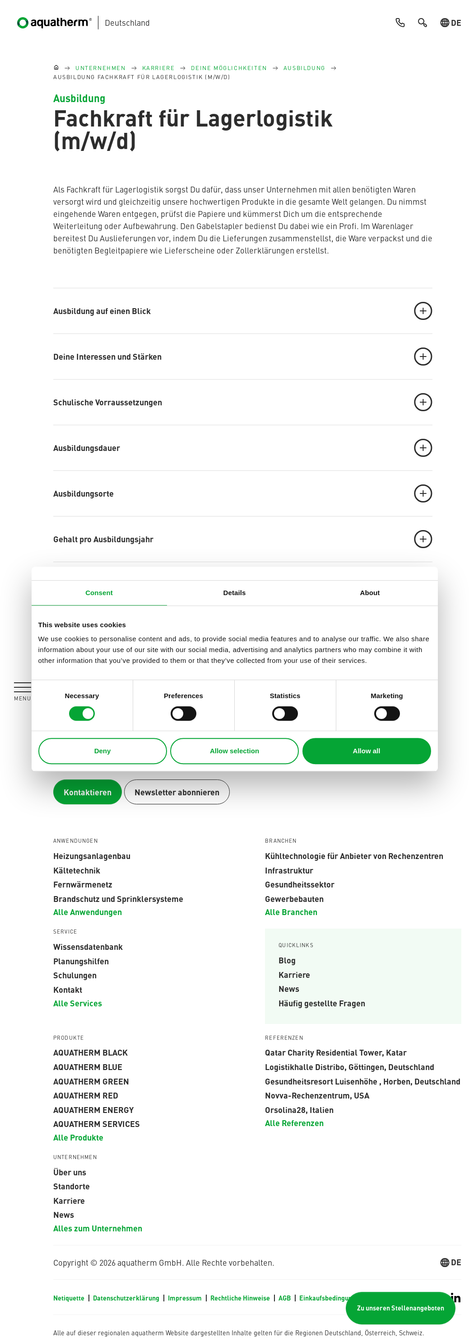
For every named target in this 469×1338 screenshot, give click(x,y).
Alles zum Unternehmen (97, 1228)
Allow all (367, 751)
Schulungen (75, 975)
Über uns (69, 1172)
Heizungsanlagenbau (91, 855)
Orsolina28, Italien (299, 1109)
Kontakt (67, 989)
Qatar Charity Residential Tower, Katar (336, 1052)
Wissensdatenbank (88, 946)
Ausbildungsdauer (242, 448)
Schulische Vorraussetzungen (242, 402)
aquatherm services (96, 1123)
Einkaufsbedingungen (331, 1297)
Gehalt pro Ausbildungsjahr (242, 539)
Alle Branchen (291, 911)
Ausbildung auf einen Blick (242, 311)
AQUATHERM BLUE (87, 1066)
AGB (285, 1297)
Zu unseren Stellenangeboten (400, 1308)
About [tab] (370, 592)
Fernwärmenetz (82, 884)
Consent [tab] (99, 592)
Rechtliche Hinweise (240, 1297)
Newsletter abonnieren (177, 791)
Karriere (294, 974)
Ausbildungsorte (242, 493)
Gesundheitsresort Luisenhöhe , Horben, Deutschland (362, 1081)
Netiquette (69, 1297)
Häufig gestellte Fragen (322, 1003)
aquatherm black (90, 1052)
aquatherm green (91, 1081)
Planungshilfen (81, 961)
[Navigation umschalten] (22, 691)
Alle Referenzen (294, 1122)
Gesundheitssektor (299, 884)
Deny (102, 751)
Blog (287, 960)
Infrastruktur (289, 870)
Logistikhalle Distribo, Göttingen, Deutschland (349, 1066)
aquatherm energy (93, 1109)
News (289, 988)
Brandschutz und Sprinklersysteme (118, 898)
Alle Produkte (78, 1137)
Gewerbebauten (294, 898)
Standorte (71, 1186)
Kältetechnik (76, 870)
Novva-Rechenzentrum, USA (317, 1095)
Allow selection (234, 751)
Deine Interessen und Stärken (242, 356)
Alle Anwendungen (87, 911)
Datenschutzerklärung (127, 1297)
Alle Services (77, 1003)
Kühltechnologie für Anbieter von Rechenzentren (354, 855)
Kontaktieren (87, 791)
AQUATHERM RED (85, 1095)
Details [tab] (234, 592)
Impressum (185, 1297)
